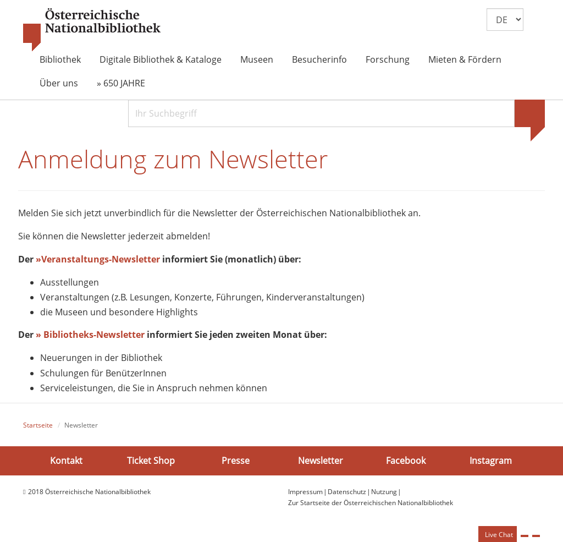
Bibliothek (60, 59)
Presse (236, 460)
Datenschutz (347, 491)
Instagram (491, 460)
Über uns (59, 83)
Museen (256, 59)
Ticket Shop (151, 460)
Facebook (406, 460)
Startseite (38, 425)
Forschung (388, 59)
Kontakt (66, 460)
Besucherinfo (319, 59)
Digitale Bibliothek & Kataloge (161, 59)
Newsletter (320, 460)
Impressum (305, 491)
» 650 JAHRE (121, 83)
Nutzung (384, 491)
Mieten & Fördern (464, 59)
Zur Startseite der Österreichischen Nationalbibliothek (370, 502)
